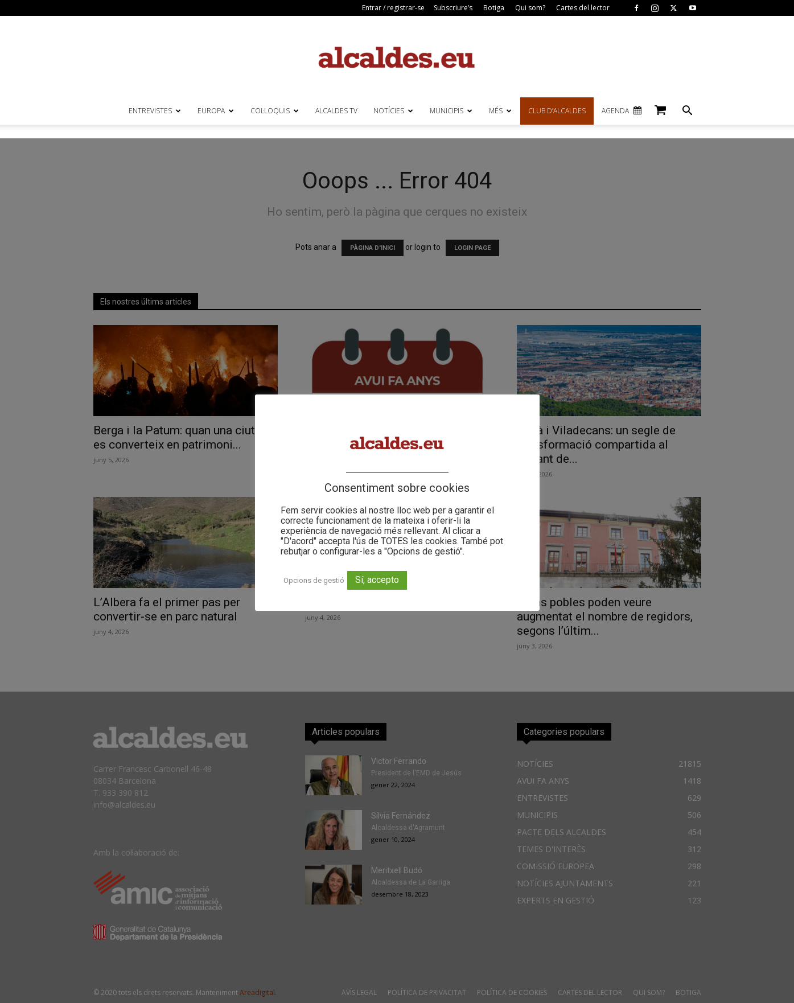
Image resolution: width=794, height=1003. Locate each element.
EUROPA (216, 111)
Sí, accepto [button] (377, 579)
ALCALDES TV (336, 111)
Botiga (493, 8)
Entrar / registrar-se (393, 8)
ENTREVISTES (155, 111)
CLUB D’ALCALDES (557, 111)
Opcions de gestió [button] (313, 580)
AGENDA (615, 111)
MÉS (500, 111)
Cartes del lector (583, 8)
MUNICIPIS (451, 111)
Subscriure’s (453, 8)
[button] (687, 111)
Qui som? (530, 8)
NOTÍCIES (393, 111)
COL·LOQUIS (274, 111)
